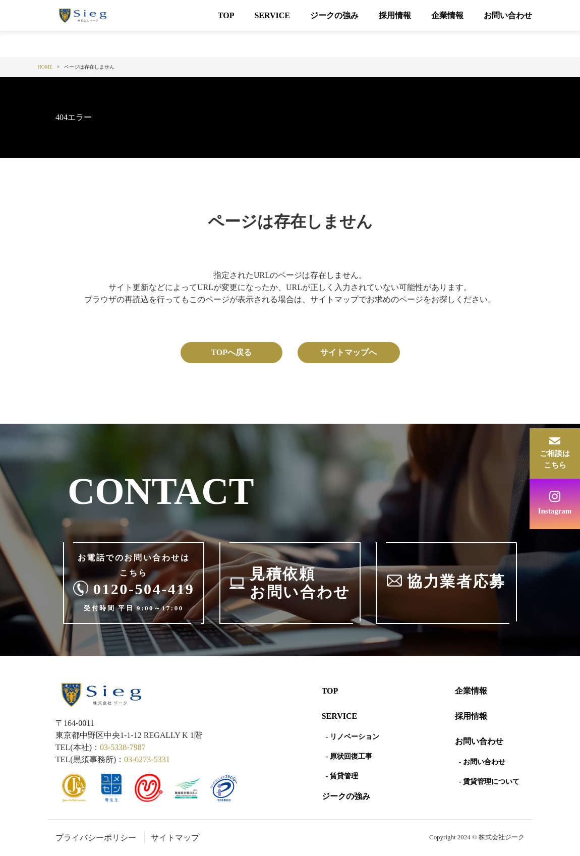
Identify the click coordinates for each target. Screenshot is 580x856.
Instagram (555, 511)
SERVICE (272, 15)
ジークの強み (334, 15)
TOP (226, 15)
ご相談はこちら (555, 459)
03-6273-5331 (147, 759)
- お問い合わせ (482, 762)
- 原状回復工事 (349, 756)
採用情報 (395, 15)
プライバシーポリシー (95, 837)
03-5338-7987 (123, 747)
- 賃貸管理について (489, 781)
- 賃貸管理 (342, 776)
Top (330, 691)
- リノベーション (352, 736)
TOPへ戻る (231, 352)
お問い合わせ (508, 15)
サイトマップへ (348, 352)
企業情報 (447, 15)
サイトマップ (175, 837)
